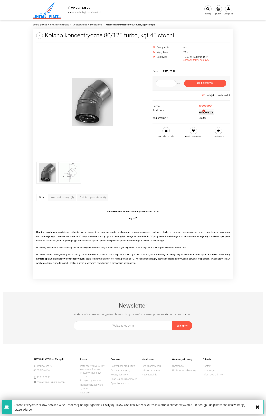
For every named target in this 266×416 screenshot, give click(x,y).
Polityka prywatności (91, 380)
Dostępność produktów (123, 365)
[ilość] (166, 83)
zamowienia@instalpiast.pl (51, 381)
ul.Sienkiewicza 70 (42, 365)
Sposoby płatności (120, 383)
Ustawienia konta (150, 369)
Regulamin (85, 392)
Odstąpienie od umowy (184, 369)
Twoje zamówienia (151, 365)
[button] (166, 132)
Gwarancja (178, 365)
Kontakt (207, 365)
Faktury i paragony (121, 369)
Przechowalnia (149, 374)
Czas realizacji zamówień (124, 378)
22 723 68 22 (44, 377)
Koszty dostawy (119, 374)
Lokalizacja (209, 369)
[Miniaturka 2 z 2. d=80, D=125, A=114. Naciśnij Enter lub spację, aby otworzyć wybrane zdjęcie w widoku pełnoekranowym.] (70, 173)
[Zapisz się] (182, 325)
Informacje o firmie (213, 374)
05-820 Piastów (41, 369)
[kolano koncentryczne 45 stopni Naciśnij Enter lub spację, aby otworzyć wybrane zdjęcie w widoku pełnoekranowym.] (92, 102)
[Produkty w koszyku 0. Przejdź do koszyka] (218, 10)
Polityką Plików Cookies (119, 405)
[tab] (41, 197)
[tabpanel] (133, 237)
